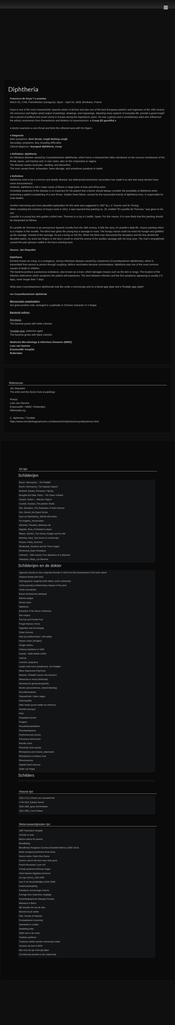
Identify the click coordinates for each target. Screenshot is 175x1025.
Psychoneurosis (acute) (30, 735)
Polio (21, 713)
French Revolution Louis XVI (32, 865)
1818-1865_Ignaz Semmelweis (33, 806)
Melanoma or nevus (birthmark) (33, 679)
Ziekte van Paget (27, 769)
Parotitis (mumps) (27, 709)
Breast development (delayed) (33, 594)
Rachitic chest (25, 743)
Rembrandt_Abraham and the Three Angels (39, 546)
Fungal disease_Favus (29, 624)
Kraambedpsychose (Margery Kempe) (36, 899)
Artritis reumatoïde (27, 589)
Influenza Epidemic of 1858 (31, 649)
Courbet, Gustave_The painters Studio (37, 504)
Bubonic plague (26, 598)
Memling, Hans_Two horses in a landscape (39, 538)
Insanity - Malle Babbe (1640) (32, 654)
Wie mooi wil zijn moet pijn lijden (34, 950)
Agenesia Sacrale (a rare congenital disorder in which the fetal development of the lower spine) (63, 572)
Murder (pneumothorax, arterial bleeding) (38, 688)
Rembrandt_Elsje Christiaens (32, 551)
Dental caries (25, 602)
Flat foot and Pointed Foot (31, 619)
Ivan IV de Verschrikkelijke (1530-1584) (37, 882)
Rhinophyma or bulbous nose (32, 756)
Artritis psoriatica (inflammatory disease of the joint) (42, 585)
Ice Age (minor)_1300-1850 (31, 877)
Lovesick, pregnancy (28, 662)
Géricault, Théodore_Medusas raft (35, 525)
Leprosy (22, 658)
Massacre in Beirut (27, 903)
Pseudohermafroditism (29, 726)
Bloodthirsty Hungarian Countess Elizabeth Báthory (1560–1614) (49, 848)
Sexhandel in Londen (29, 924)
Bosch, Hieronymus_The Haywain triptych (38, 487)
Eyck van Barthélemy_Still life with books (38, 516)
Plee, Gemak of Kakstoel (30, 916)
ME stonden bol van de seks (32, 907)
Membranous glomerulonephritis (34, 683)
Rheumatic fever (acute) (30, 747)
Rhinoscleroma (26, 760)
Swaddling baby (26, 929)
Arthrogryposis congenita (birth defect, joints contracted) (45, 581)
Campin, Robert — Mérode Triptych (35, 499)
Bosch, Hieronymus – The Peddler (35, 482)
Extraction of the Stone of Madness (35, 611)
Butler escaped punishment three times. (37, 852)
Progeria (23, 722)
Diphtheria (24, 607)
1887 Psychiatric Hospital (30, 830)
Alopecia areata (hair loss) (31, 577)
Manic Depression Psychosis (32, 671)
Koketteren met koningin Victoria (34, 890)
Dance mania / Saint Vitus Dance (34, 856)
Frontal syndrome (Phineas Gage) (34, 869)
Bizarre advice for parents (31, 839)
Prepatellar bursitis (27, 718)
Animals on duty (26, 835)
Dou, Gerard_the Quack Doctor (33, 512)
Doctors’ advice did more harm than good (38, 860)
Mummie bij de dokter (29, 912)
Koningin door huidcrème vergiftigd (35, 895)
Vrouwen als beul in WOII (30, 946)
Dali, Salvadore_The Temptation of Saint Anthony (41, 508)
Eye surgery (24, 615)
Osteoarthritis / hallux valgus (32, 696)
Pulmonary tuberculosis (30, 739)
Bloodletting (24, 843)
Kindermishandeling (28, 886)
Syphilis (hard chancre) (29, 765)
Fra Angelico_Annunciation (31, 521)
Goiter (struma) (26, 632)
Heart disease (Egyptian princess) (34, 873)
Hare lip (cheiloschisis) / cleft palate (35, 636)
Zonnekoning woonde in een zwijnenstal (37, 954)
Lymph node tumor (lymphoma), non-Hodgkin (40, 666)
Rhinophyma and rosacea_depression (36, 752)
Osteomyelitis (25, 701)
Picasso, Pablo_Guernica (30, 542)
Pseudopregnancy (27, 730)
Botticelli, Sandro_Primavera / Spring (36, 491)
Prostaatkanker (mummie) (31, 920)
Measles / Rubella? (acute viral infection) (38, 675)
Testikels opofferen (27, 937)
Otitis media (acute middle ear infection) (37, 705)
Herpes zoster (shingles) (30, 641)
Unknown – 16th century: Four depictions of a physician (44, 555)
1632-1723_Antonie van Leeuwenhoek (37, 798)
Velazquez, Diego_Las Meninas (33, 559)
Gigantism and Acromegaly (31, 628)
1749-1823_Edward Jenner (31, 802)
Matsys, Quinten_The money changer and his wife (42, 533)
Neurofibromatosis (27, 692)
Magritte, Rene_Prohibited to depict (35, 529)
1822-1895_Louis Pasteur (31, 811)
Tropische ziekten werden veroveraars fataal (39, 941)
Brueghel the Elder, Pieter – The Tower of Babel (41, 495)
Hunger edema (26, 645)
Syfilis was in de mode (29, 933)
